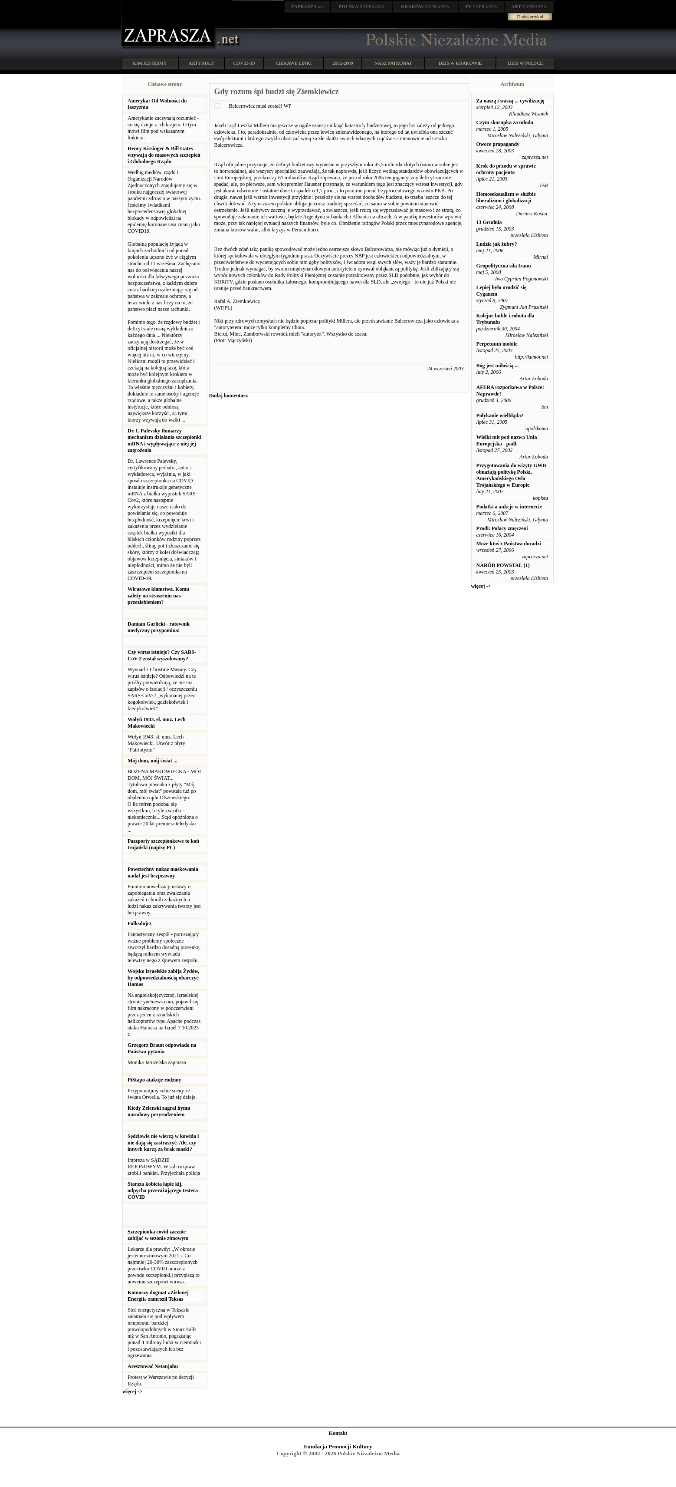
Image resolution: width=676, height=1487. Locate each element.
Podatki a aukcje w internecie (509, 507)
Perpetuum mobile (497, 344)
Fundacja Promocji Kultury (338, 1446)
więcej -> (132, 1391)
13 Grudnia (489, 222)
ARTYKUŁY (202, 63)
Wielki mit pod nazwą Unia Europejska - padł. (506, 440)
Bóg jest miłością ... (497, 366)
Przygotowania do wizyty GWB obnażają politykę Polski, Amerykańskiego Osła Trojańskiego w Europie (511, 475)
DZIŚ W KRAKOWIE (460, 63)
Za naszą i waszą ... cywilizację (510, 101)
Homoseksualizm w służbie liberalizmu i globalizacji (506, 197)
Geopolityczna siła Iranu (503, 266)
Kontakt (338, 1433)
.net (307, 6)
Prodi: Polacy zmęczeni (502, 528)
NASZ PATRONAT (393, 63)
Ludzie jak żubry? (496, 244)
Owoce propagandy (497, 144)
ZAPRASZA (361, 6)
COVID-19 (244, 63)
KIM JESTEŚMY (150, 63)
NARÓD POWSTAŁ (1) (503, 565)
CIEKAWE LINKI (294, 63)
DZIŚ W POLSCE (525, 63)
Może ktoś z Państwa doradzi (508, 544)
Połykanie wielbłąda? (500, 415)
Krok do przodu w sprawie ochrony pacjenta (506, 169)
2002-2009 (342, 63)
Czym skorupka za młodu (505, 122)
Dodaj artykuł (530, 16)
